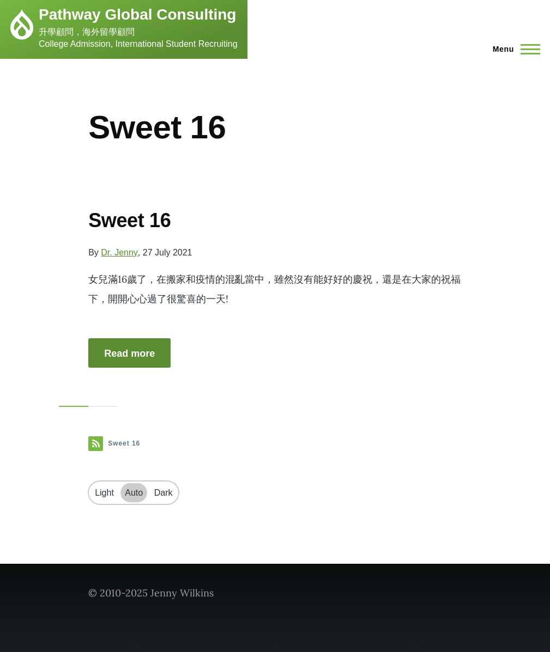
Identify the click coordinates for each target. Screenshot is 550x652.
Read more (129, 353)
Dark (163, 492)
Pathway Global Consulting (137, 14)
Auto (134, 492)
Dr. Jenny (119, 252)
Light (104, 492)
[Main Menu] (513, 49)
